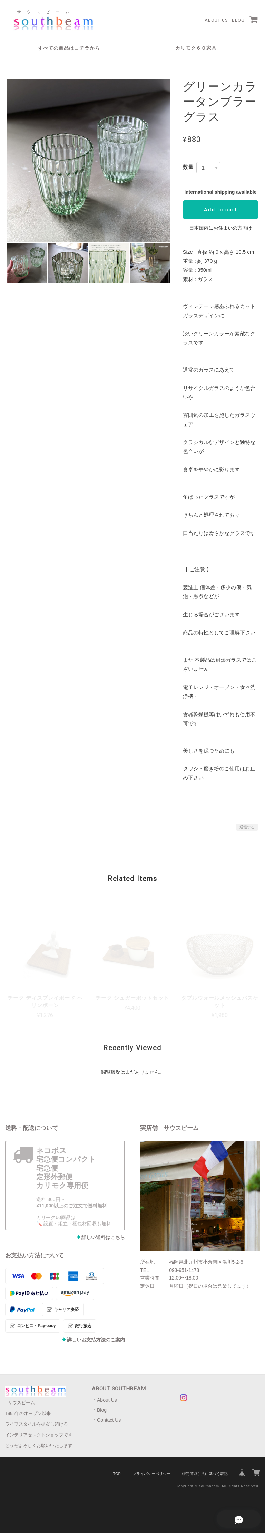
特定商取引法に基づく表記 (205, 1474)
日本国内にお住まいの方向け (220, 228)
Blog (238, 20)
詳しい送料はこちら (103, 1237)
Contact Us (109, 1420)
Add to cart (220, 209)
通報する (247, 827)
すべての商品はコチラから (69, 48)
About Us (216, 20)
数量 (188, 167)
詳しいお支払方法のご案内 (96, 1339)
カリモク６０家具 (196, 48)
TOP (116, 1474)
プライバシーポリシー (151, 1474)
